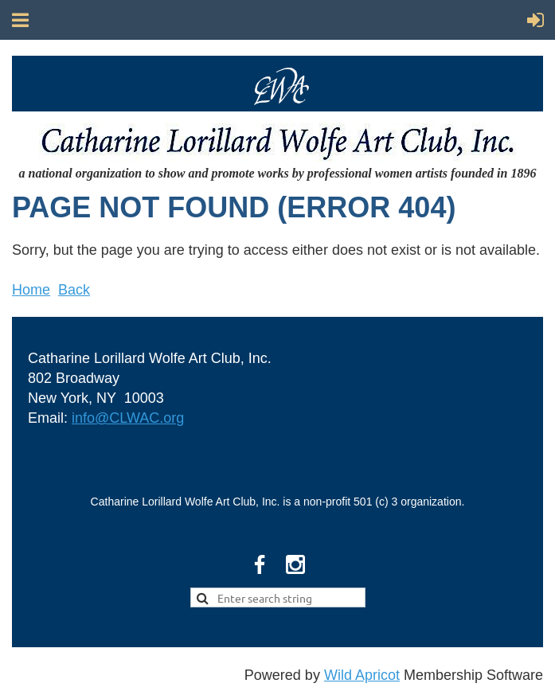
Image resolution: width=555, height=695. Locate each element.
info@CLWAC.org (128, 418)
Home (31, 290)
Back (74, 290)
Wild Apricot (362, 675)
